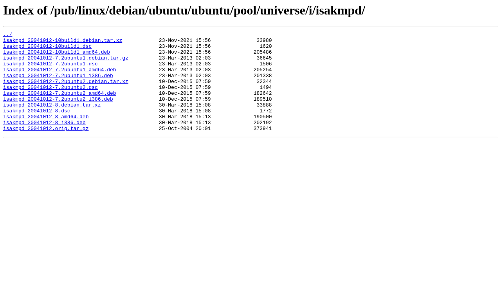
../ (7, 35)
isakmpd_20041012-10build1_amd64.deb (56, 56)
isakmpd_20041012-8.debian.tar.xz (52, 119)
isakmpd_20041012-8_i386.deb (44, 141)
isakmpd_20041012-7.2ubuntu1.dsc (50, 70)
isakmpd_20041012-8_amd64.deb (45, 133)
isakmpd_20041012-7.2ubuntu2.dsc (50, 98)
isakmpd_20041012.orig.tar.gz (45, 148)
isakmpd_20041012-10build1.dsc (47, 49)
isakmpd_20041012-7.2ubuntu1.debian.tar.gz (65, 63)
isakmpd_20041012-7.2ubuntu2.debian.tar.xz (65, 91)
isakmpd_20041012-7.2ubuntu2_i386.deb (58, 112)
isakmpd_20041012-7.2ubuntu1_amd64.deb (59, 77)
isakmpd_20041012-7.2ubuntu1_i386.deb (58, 84)
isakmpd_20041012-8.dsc (36, 126)
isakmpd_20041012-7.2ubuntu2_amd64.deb (59, 105)
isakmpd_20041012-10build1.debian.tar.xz (62, 42)
